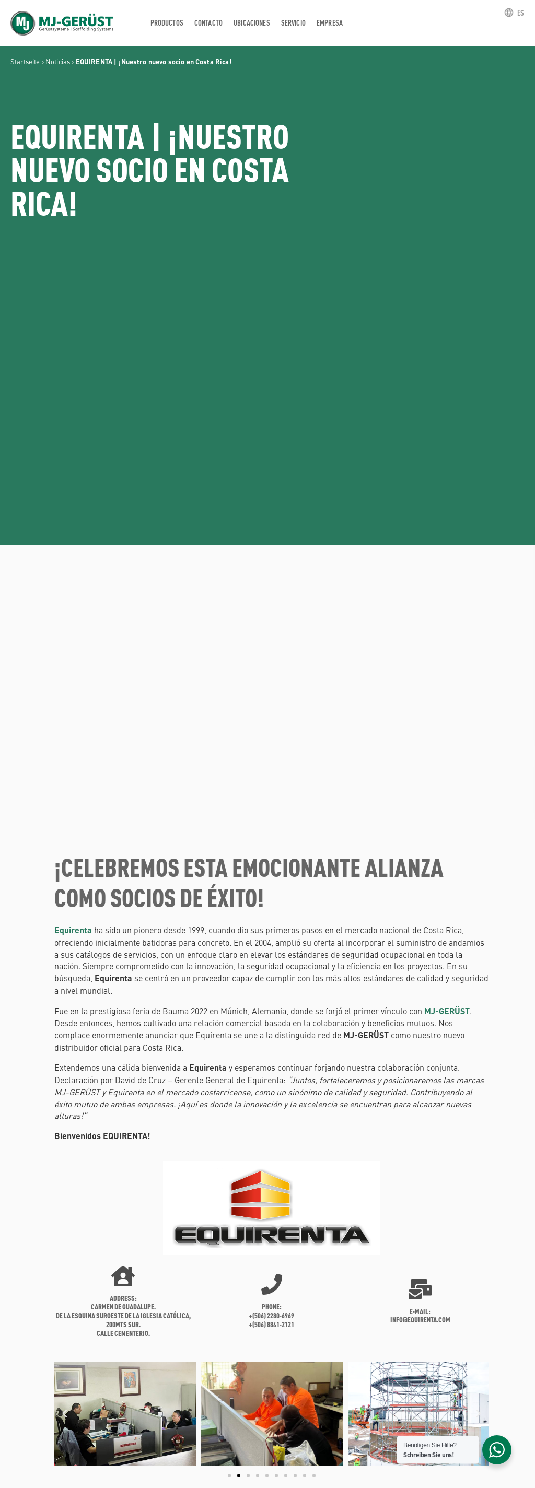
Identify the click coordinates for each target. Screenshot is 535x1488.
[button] (65, 1414)
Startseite (25, 61)
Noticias (57, 61)
